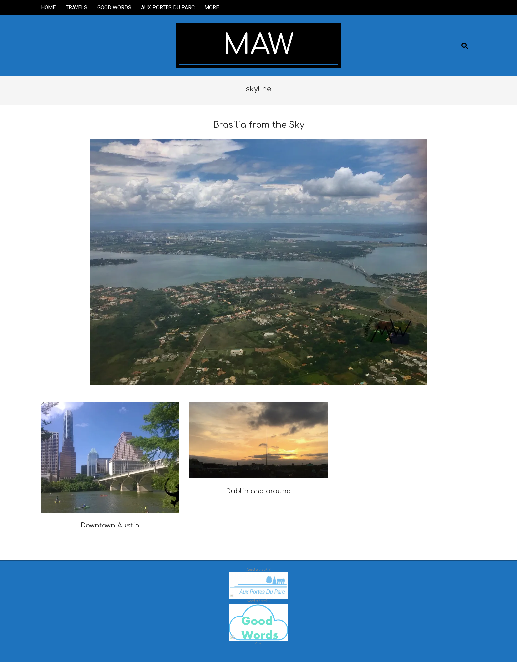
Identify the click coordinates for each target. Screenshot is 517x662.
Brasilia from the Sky (258, 125)
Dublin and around (258, 491)
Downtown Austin (110, 525)
